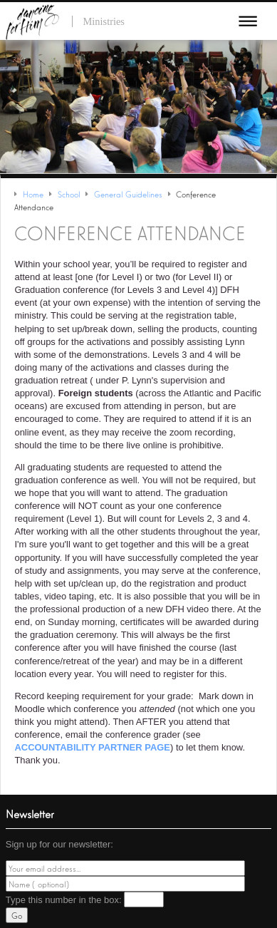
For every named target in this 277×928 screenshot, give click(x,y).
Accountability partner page (92, 747)
